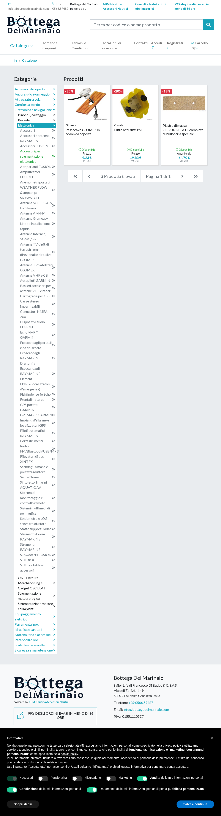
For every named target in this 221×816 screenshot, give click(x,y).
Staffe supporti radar (37, 528)
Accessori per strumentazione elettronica (37, 156)
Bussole (36, 120)
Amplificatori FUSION (37, 174)
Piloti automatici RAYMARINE (37, 433)
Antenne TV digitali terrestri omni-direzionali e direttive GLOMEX (37, 252)
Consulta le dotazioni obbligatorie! (150, 6)
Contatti (141, 43)
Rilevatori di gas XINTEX (37, 459)
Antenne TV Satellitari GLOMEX (37, 267)
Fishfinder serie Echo (37, 394)
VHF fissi (37, 559)
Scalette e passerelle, (35, 645)
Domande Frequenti (49, 45)
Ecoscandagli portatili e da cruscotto (37, 345)
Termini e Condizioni (79, 45)
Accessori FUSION (37, 146)
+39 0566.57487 (60, 6)
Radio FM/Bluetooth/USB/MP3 (38, 448)
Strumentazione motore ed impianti (36, 606)
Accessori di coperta (35, 89)
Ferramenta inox (35, 624)
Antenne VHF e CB (37, 275)
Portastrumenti (37, 440)
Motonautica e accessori (35, 634)
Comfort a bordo (35, 104)
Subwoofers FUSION (37, 554)
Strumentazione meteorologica (36, 595)
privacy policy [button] (172, 745)
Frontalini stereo (37, 399)
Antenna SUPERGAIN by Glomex (37, 205)
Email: (118, 709)
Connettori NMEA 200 (37, 314)
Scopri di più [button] (23, 804)
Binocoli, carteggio (36, 114)
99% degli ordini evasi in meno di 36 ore (191, 6)
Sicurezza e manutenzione (35, 650)
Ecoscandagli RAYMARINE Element (37, 373)
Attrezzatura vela (35, 99)
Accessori (37, 130)
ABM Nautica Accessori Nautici (115, 6)
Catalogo (21, 45)
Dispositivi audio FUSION (37, 324)
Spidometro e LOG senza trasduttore (37, 521)
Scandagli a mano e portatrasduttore (37, 469)
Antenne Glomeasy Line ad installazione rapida (37, 223)
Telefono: (121, 702)
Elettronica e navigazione (35, 110)
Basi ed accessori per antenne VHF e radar (37, 288)
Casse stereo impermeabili (37, 303)
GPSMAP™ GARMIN (37, 415)
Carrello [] (199, 45)
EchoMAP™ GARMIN (37, 334)
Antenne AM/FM (37, 213)
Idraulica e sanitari (35, 629)
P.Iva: (118, 716)
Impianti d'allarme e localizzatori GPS (37, 422)
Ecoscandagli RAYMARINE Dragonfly (37, 358)
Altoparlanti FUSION (37, 166)
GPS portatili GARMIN (37, 407)
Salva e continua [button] (195, 804)
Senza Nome (37, 477)
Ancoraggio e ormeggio (35, 94)
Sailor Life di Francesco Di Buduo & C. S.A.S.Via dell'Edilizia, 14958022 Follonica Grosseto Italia (145, 690)
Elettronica (37, 125)
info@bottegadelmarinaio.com (28, 6)
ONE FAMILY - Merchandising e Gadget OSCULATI (36, 583)
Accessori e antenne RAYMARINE (37, 138)
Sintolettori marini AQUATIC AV (37, 484)
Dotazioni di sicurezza (111, 45)
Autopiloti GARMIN (37, 280)
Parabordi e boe (35, 639)
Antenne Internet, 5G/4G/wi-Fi (37, 236)
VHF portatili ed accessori (37, 567)
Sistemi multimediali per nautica (37, 510)
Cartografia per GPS (37, 296)
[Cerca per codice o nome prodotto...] (146, 24)
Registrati (175, 45)
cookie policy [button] (69, 754)
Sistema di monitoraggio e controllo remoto (37, 497)
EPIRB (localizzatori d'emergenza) (37, 386)
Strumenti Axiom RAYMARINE (37, 536)
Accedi (156, 45)
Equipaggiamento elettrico (35, 616)
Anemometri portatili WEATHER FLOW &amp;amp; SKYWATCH (37, 190)
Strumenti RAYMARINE (37, 546)
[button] (211, 738)
